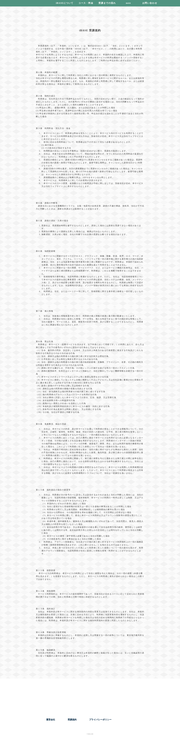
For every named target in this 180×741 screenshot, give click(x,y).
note (128, 3)
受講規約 (72, 719)
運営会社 (50, 719)
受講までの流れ (107, 3)
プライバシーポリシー (100, 719)
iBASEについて (64, 3)
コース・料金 (85, 3)
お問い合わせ (149, 3)
